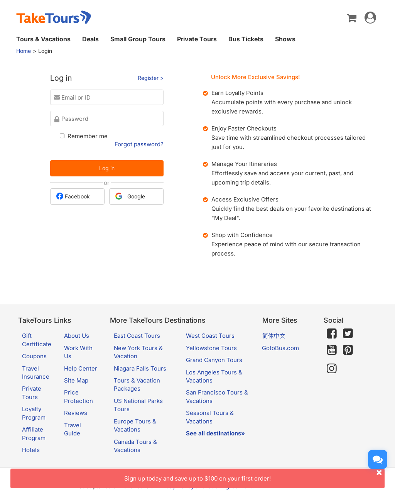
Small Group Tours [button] (137, 39)
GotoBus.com (280, 348)
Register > (151, 77)
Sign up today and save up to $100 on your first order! (254, 475)
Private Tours (197, 39)
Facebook (73, 196)
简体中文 (273, 335)
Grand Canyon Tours (214, 360)
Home (23, 50)
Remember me (83, 136)
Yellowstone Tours (211, 348)
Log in (107, 168)
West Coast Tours (210, 335)
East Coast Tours (137, 335)
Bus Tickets (245, 39)
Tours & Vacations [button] (43, 39)
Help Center (80, 368)
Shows (285, 39)
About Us (76, 335)
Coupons (34, 356)
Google (130, 196)
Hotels (31, 450)
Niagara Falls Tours (140, 368)
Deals (90, 39)
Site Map (76, 380)
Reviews (75, 412)
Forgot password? (139, 144)
